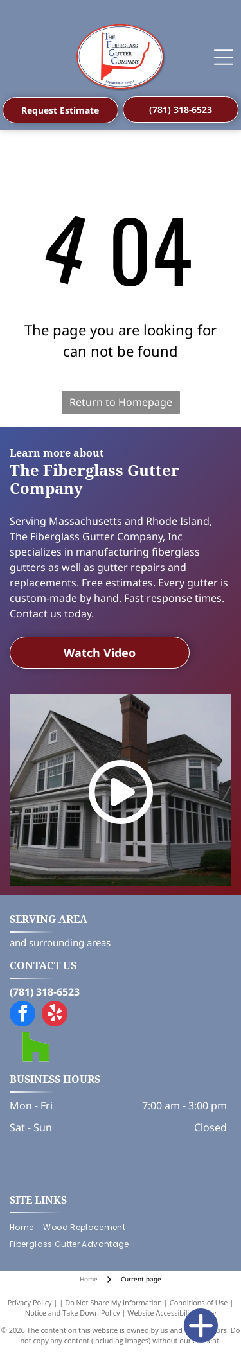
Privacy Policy (30, 1302)
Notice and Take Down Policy (72, 1312)
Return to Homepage (120, 402)
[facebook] (22, 1015)
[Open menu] (223, 57)
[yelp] (54, 1015)
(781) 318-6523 (45, 992)
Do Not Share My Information (113, 1302)
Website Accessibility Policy (171, 1312)
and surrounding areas (60, 942)
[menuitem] (26, 1227)
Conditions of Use (199, 1302)
